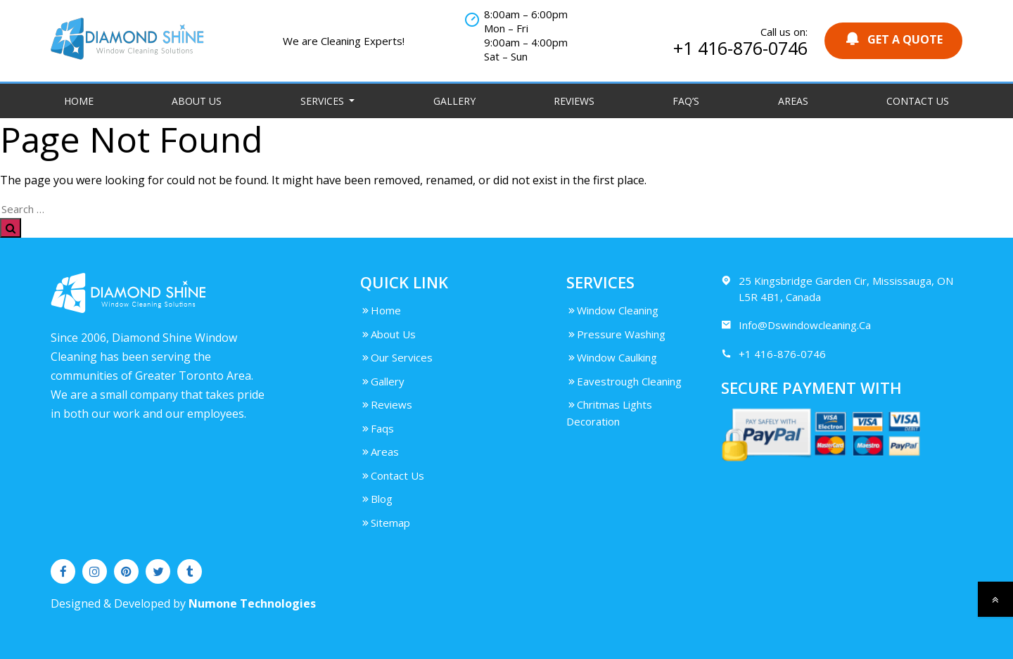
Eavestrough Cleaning (624, 381)
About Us (197, 101)
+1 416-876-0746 (740, 48)
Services (323, 101)
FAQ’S (686, 101)
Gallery (454, 101)
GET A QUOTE (894, 39)
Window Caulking (611, 357)
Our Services (396, 357)
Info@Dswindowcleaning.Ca (796, 325)
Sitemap (385, 523)
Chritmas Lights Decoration (609, 412)
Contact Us (917, 101)
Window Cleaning (612, 310)
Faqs (377, 428)
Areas (793, 101)
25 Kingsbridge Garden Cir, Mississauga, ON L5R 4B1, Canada (837, 288)
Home (79, 101)
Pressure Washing (615, 334)
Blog (376, 499)
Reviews (574, 101)
